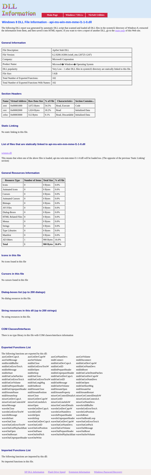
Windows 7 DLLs (74, 15)
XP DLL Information (34, 472)
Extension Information (79, 472)
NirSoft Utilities (96, 15)
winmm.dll (6, 153)
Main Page (52, 15)
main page (120, 30)
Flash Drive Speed (56, 472)
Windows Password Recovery (108, 472)
